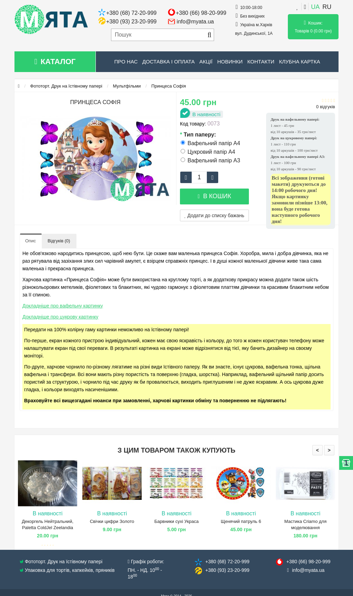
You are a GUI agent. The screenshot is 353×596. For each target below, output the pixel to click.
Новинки (230, 61)
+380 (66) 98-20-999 (201, 13)
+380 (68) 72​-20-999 (227, 561)
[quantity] (199, 177)
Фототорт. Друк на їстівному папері (66, 86)
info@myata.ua (195, 21)
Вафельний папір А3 (210, 160)
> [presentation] (329, 450)
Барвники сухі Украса (176, 521)
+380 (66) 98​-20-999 (308, 561)
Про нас (126, 61)
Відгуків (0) (59, 240)
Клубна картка (299, 61)
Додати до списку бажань (214, 215)
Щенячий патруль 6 (241, 521)
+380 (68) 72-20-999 (131, 13)
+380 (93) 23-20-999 (131, 21)
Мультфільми (127, 86)
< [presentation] (317, 450)
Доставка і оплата (168, 61)
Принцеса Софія (168, 86)
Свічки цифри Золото (112, 521)
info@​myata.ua (308, 570)
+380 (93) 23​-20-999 (227, 570)
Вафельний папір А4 (210, 143)
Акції (205, 61)
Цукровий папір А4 (208, 152)
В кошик (214, 196)
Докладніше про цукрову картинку (60, 317)
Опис (30, 240)
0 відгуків (325, 106)
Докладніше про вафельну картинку (62, 306)
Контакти (260, 61)
